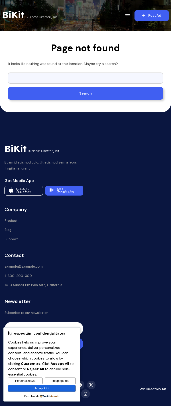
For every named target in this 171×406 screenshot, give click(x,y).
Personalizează (25, 380)
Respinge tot (60, 380)
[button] (127, 15)
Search (85, 93)
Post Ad (151, 15)
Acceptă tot (41, 388)
